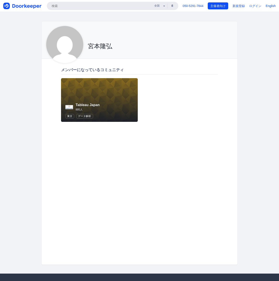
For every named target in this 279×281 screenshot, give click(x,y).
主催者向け (218, 6)
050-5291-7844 (193, 6)
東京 (69, 116)
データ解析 (84, 116)
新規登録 (239, 6)
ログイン (255, 6)
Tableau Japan (88, 105)
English (271, 6)
